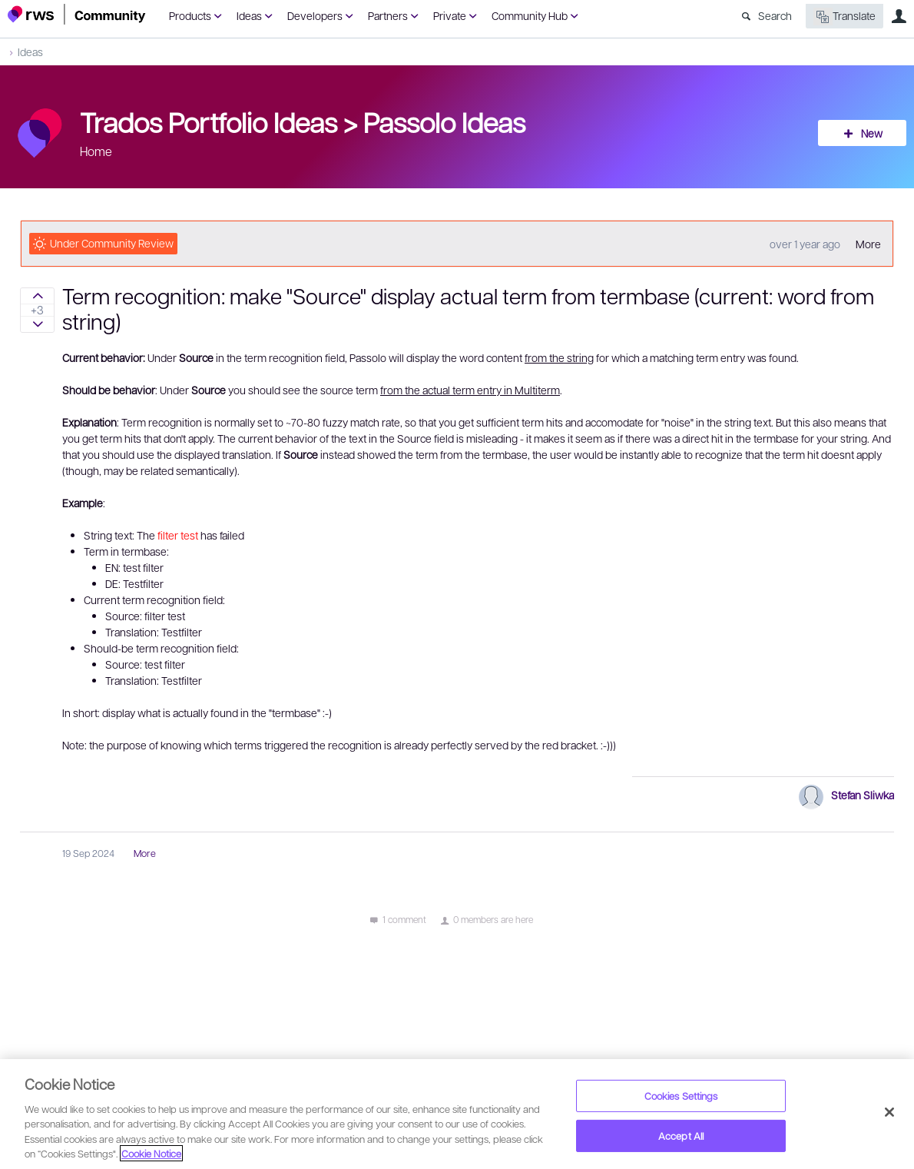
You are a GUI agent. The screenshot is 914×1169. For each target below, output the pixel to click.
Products (190, 15)
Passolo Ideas (444, 121)
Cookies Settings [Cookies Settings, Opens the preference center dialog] (681, 1095)
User (898, 16)
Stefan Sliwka (862, 795)
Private (449, 15)
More (868, 244)
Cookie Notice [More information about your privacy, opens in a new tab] (151, 1153)
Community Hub (530, 15)
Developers (315, 15)
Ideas (249, 15)
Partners (388, 15)
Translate (844, 16)
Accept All (681, 1135)
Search (775, 15)
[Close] (889, 1112)
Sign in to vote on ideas (37, 296)
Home (96, 151)
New (872, 133)
